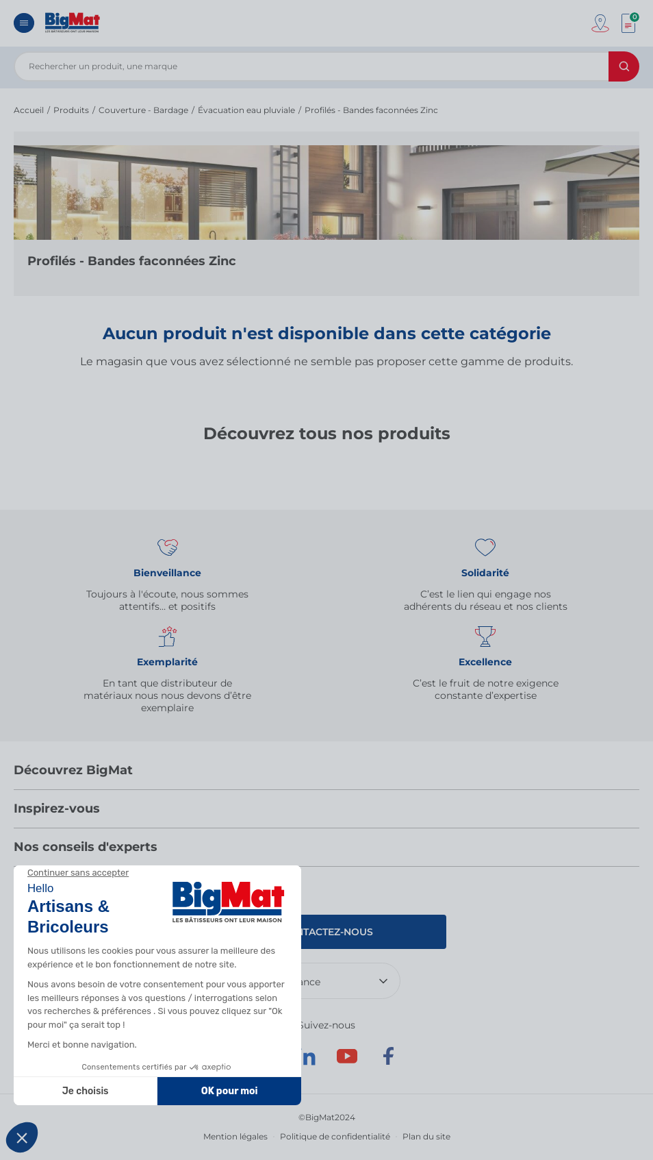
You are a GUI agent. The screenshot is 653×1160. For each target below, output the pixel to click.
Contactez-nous (327, 932)
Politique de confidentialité (335, 1136)
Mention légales (235, 1136)
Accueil (29, 110)
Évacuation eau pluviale (246, 110)
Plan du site (426, 1136)
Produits (71, 110)
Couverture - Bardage (143, 110)
